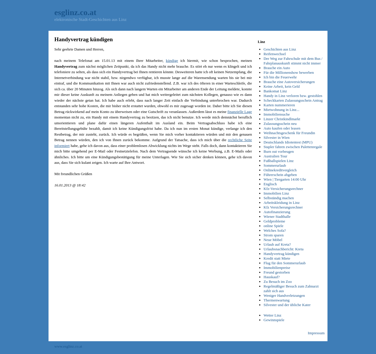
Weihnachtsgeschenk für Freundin (289, 133)
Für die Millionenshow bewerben (289, 72)
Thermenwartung (277, 300)
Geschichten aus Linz (280, 49)
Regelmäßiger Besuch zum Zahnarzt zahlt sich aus (291, 288)
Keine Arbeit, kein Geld (282, 86)
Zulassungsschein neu (280, 123)
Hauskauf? (272, 277)
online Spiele (273, 226)
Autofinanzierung (277, 212)
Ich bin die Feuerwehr (280, 77)
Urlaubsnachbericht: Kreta (284, 249)
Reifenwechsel (275, 54)
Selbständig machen (279, 198)
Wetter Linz (272, 315)
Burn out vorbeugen (279, 151)
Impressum (316, 333)
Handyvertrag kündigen (281, 253)
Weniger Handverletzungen (284, 295)
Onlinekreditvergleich (280, 170)
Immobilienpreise (277, 267)
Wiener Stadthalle (277, 216)
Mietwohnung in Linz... (281, 109)
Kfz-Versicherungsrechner (283, 188)
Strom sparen (274, 235)
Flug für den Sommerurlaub (285, 263)
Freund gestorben (277, 272)
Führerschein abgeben (280, 174)
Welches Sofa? (275, 230)
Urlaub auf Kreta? (277, 244)
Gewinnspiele (274, 320)
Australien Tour (275, 156)
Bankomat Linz (275, 91)
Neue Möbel (273, 240)
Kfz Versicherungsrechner (283, 207)
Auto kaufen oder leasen (282, 128)
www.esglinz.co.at (68, 346)
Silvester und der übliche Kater (287, 305)
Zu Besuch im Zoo (278, 281)
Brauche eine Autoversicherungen (289, 82)
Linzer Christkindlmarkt (282, 119)
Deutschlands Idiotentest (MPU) (288, 142)
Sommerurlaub (275, 165)
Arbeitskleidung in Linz (282, 202)
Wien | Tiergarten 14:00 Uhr (285, 179)
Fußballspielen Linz (279, 161)
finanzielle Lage (240, 111)
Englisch (270, 184)
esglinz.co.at (75, 12)
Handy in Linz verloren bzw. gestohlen (293, 96)
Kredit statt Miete (277, 258)
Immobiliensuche (277, 114)
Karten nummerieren (279, 105)
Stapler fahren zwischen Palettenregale (293, 147)
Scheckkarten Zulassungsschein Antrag (293, 100)
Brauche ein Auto (277, 68)
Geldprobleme (274, 221)
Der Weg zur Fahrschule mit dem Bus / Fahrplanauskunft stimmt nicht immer (293, 60)
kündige (172, 60)
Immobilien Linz (276, 193)
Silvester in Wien (277, 137)
